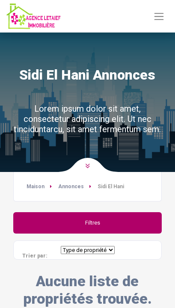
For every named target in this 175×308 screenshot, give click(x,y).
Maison (35, 187)
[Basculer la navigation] (159, 16)
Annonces (71, 187)
